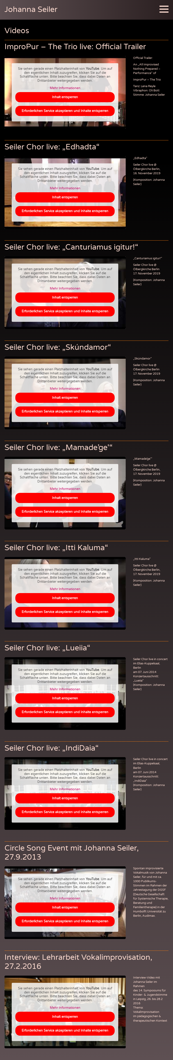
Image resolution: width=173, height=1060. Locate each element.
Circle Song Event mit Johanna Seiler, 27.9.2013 (72, 853)
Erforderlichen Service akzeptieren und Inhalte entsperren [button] (65, 111)
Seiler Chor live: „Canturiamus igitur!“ (71, 247)
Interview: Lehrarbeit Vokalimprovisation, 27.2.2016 (78, 962)
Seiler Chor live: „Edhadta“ (52, 147)
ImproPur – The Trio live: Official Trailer (75, 46)
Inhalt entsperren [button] (65, 97)
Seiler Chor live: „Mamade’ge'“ (59, 447)
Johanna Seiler (31, 9)
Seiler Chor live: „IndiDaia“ (52, 748)
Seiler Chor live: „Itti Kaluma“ (56, 547)
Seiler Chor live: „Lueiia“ (47, 648)
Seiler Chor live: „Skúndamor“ (58, 347)
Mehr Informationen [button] (65, 88)
